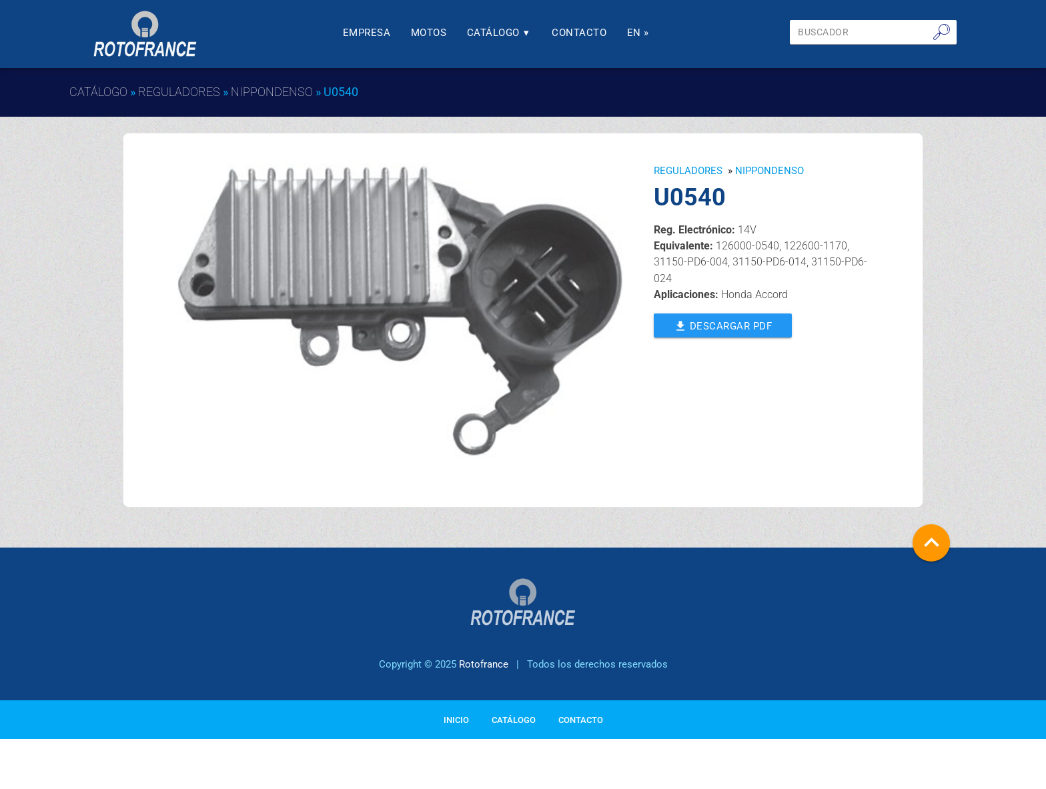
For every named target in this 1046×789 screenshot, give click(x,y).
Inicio (456, 720)
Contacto (579, 33)
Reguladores (179, 92)
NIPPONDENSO (272, 92)
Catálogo (499, 33)
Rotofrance (483, 664)
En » (638, 33)
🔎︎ (941, 32)
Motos (429, 33)
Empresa (367, 33)
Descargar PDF (723, 325)
